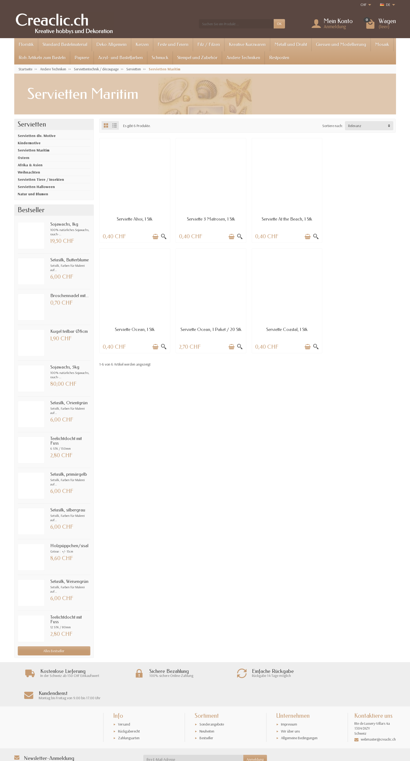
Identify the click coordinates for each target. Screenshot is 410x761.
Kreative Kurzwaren (247, 44)
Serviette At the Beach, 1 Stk (285, 218)
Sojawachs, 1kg (64, 224)
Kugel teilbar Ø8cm (69, 331)
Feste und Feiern (173, 44)
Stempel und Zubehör (197, 57)
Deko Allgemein (111, 44)
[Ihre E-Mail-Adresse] (193, 737)
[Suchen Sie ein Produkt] (236, 23)
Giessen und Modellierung (341, 44)
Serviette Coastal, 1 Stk (209, 328)
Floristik (26, 44)
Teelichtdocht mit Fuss (66, 441)
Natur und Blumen (33, 194)
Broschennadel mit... (69, 295)
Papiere (81, 57)
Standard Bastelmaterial (64, 44)
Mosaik (382, 44)
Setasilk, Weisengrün (69, 581)
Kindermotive (29, 142)
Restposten (279, 57)
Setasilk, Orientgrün (69, 402)
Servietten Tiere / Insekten (41, 179)
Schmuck (160, 57)
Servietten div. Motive (37, 135)
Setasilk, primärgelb (68, 474)
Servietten (32, 124)
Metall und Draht (290, 44)
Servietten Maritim (33, 150)
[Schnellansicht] (163, 236)
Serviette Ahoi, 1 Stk (134, 218)
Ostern (23, 157)
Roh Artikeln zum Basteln (42, 57)
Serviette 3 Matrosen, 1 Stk (210, 218)
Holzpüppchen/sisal (69, 545)
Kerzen (142, 44)
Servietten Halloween (36, 186)
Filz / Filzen (208, 44)
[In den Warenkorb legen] (154, 236)
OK (279, 23)
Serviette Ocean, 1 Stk (361, 218)
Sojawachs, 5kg (64, 367)
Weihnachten (29, 172)
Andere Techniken (243, 57)
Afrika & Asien (30, 165)
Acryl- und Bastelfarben (120, 57)
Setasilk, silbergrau (67, 510)
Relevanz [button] (354, 125)
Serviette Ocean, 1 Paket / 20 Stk (134, 328)
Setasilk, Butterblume (69, 259)
